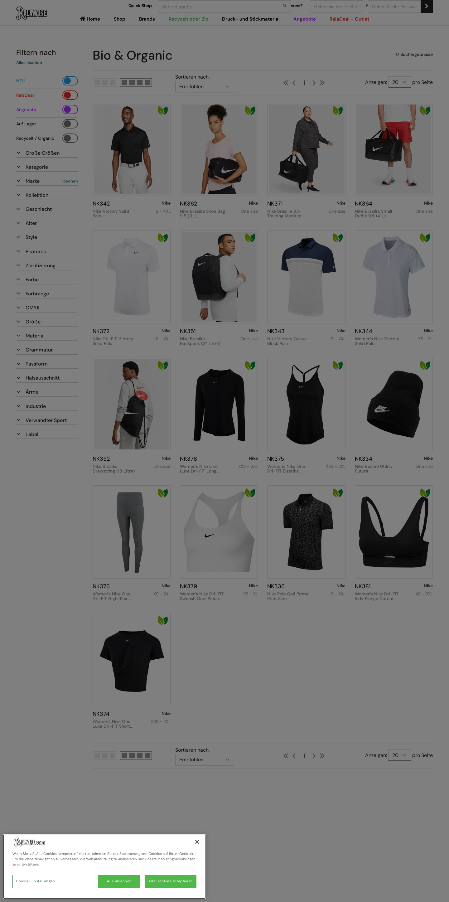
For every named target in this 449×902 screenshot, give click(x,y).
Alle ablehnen (119, 881)
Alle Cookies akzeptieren (170, 881)
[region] (104, 866)
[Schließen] (197, 842)
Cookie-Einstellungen (35, 881)
